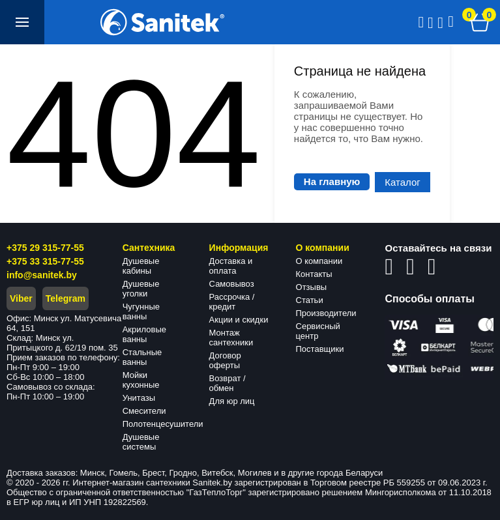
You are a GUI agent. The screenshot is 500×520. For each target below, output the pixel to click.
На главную (332, 181)
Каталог (402, 182)
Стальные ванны (142, 357)
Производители (326, 313)
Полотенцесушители (163, 424)
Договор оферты (225, 360)
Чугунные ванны (141, 311)
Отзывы (311, 287)
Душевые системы (141, 442)
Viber (21, 298)
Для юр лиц (232, 401)
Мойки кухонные (141, 380)
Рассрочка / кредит (232, 301)
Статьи (309, 300)
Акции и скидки (239, 320)
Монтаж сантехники (231, 337)
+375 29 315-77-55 (45, 247)
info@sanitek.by (42, 275)
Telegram (65, 298)
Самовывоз (231, 284)
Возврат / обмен (227, 383)
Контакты (314, 274)
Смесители (144, 411)
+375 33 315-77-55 (45, 261)
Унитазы (139, 398)
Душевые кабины (141, 266)
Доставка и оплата (231, 266)
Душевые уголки (141, 288)
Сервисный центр (318, 331)
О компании (319, 261)
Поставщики (320, 349)
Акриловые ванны (144, 334)
